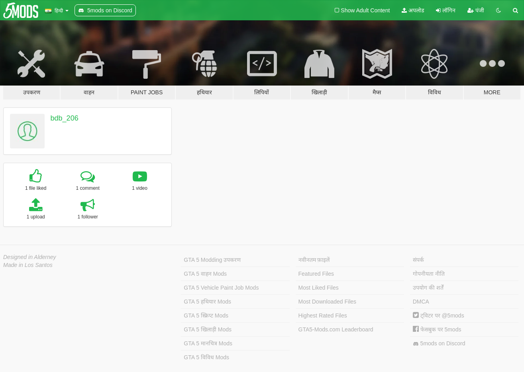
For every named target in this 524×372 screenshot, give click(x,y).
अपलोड (413, 10)
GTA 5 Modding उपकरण (212, 260)
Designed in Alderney (29, 257)
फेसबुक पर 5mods (437, 329)
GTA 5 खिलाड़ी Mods (208, 329)
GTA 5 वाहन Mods (205, 274)
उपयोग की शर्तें (428, 287)
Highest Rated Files (322, 315)
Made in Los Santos (28, 265)
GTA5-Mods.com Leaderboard (335, 329)
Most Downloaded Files (327, 301)
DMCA (421, 301)
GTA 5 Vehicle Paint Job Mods (221, 287)
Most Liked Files (318, 287)
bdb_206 (65, 118)
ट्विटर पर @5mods (438, 315)
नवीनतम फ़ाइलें (314, 260)
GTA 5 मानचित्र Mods (208, 343)
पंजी (475, 10)
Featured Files (316, 274)
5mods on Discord (439, 343)
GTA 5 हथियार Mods (207, 301)
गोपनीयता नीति (429, 274)
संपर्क (418, 260)
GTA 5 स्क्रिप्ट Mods (206, 315)
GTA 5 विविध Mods (206, 357)
